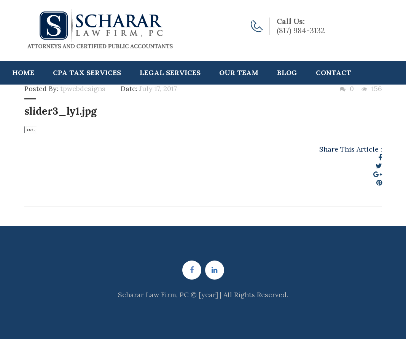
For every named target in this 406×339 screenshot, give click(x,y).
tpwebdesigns (82, 88)
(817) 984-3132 (301, 30)
